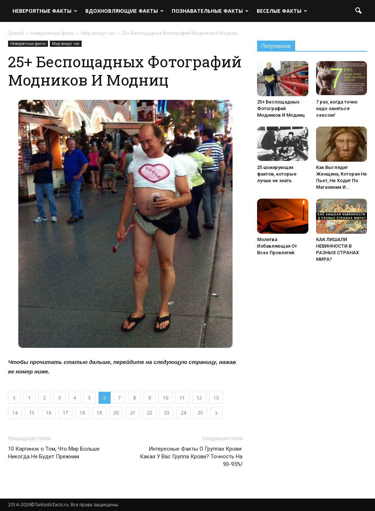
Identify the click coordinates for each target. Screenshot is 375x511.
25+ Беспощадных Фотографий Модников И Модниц (281, 108)
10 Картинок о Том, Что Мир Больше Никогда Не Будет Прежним (54, 453)
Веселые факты (282, 10)
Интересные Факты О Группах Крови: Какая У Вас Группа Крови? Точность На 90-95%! (191, 456)
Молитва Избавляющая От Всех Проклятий (277, 246)
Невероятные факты (44, 10)
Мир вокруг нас (65, 43)
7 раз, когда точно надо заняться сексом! (336, 108)
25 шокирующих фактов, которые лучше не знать (277, 174)
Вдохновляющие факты (124, 10)
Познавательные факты (210, 10)
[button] (358, 11)
